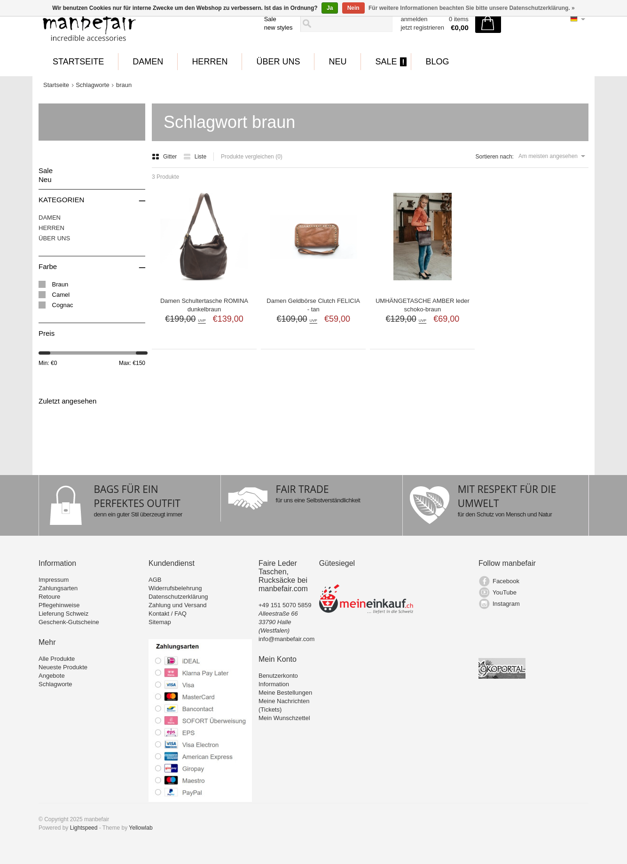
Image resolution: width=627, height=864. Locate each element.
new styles (278, 27)
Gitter (165, 156)
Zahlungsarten (58, 588)
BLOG (437, 61)
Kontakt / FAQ (168, 613)
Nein (353, 8)
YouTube (505, 592)
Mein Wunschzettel (284, 717)
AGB (155, 579)
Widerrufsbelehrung (175, 588)
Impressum (54, 579)
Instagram (506, 603)
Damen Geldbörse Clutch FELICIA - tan (313, 305)
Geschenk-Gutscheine (69, 622)
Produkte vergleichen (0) (251, 156)
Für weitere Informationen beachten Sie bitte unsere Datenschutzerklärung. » (471, 8)
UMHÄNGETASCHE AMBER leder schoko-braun (423, 305)
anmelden (413, 19)
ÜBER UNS (278, 61)
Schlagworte (93, 84)
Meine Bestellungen (285, 692)
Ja (330, 8)
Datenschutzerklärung (178, 596)
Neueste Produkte (63, 667)
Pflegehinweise (59, 605)
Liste (194, 156)
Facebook (506, 581)
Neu (337, 61)
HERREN (209, 61)
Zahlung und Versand (178, 605)
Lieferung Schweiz (63, 613)
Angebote (52, 675)
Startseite (78, 61)
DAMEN (148, 61)
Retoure (49, 596)
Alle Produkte (57, 658)
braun (124, 84)
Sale (270, 19)
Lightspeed (84, 827)
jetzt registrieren (422, 27)
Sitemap (160, 622)
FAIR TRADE (302, 489)
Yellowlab (140, 827)
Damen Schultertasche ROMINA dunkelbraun (204, 305)
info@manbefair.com (286, 638)
